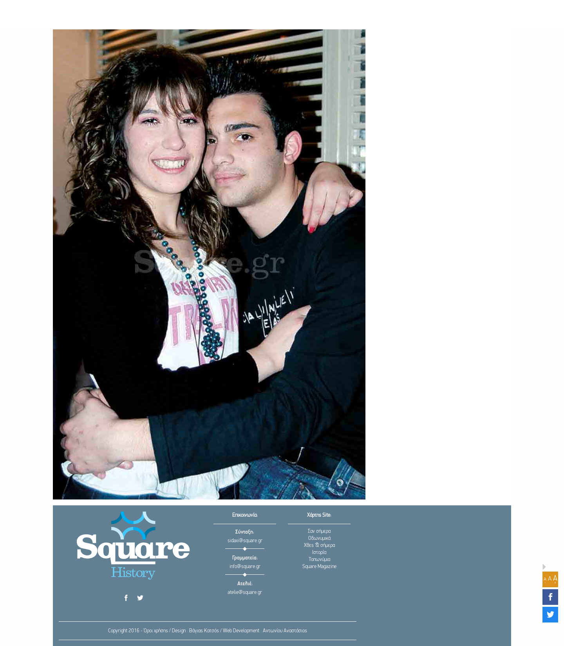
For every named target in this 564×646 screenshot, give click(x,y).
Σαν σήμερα (319, 531)
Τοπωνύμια (319, 559)
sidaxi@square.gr (245, 540)
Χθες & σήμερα (319, 545)
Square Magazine (319, 566)
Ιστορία (319, 552)
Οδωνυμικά (319, 538)
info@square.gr (245, 566)
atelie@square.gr (245, 592)
